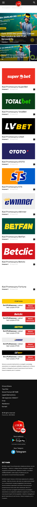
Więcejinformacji (30, 307)
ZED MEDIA (12, 415)
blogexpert (5, 42)
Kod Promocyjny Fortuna (14, 286)
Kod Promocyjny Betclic (13, 262)
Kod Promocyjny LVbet (13, 137)
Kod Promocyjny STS (12, 187)
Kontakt (4, 406)
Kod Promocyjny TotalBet (14, 112)
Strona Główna (7, 386)
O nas (3, 401)
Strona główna (6, 7)
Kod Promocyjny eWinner (14, 212)
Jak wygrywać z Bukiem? (10, 398)
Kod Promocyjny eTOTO (13, 162)
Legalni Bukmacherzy (9, 395)
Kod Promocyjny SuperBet (15, 87)
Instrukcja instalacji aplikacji (18, 444)
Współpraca (5, 404)
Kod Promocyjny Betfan (13, 236)
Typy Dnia (5, 389)
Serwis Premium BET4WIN (10, 392)
